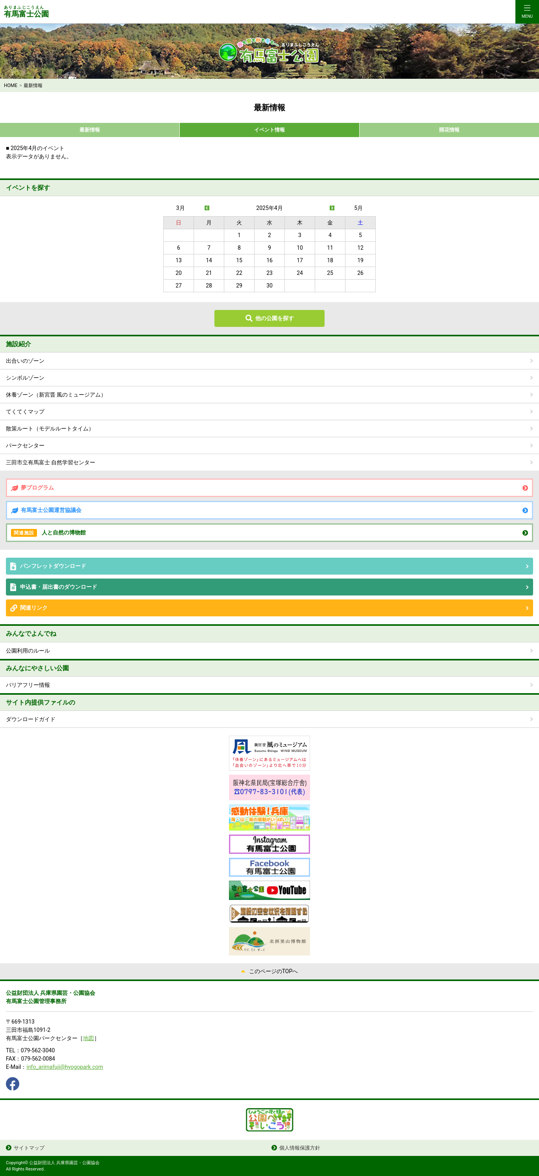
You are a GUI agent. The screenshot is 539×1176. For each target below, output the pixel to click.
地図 (88, 1038)
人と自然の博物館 (48, 533)
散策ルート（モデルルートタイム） (50, 428)
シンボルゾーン (25, 378)
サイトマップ (29, 1148)
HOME (10, 85)
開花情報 (449, 130)
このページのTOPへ (273, 971)
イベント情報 (269, 130)
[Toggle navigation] (527, 12)
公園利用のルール (28, 650)
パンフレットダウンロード (53, 566)
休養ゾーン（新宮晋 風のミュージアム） (56, 394)
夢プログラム (37, 487)
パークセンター (25, 445)
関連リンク (34, 608)
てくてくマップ (25, 411)
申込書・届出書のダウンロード (58, 587)
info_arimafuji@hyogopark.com (64, 1067)
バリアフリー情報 (28, 685)
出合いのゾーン (25, 361)
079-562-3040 (38, 1050)
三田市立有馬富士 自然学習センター (50, 462)
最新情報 (89, 130)
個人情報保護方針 (299, 1148)
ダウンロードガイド (30, 719)
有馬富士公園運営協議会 (51, 510)
